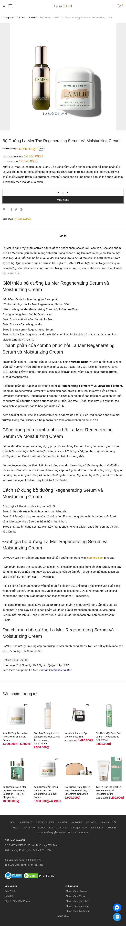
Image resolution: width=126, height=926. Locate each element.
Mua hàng (63, 199)
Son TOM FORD (58, 827)
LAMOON (63, 916)
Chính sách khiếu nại (76, 906)
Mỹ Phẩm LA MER (27, 17)
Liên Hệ (9, 896)
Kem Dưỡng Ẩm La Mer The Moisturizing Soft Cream (15, 736)
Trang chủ (8, 17)
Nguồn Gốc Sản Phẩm (17, 901)
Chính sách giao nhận (77, 901)
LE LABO (91, 822)
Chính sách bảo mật (76, 891)
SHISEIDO (97, 827)
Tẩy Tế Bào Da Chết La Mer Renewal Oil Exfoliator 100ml (108, 790)
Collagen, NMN (79, 827)
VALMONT (76, 822)
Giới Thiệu (10, 891)
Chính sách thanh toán (77, 911)
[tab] (63, 236)
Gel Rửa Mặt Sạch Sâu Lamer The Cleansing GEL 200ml (108, 736)
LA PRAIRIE (25, 822)
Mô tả (62, 236)
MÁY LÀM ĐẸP (108, 822)
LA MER (62, 822)
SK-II (12, 822)
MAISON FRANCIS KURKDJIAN (27, 827)
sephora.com (95, 557)
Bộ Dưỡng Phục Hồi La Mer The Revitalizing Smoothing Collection (77, 790)
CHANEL (111, 827)
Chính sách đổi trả (75, 896)
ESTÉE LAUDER (45, 822)
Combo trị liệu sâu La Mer (55, 670)
